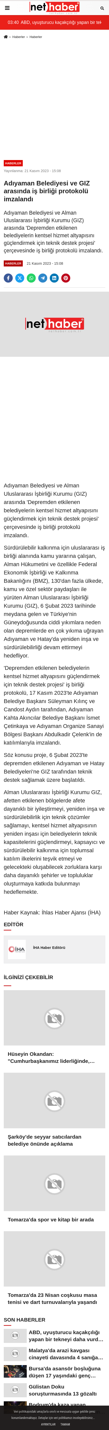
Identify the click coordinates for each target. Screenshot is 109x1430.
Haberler (18, 37)
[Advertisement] (54, 98)
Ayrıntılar (48, 1424)
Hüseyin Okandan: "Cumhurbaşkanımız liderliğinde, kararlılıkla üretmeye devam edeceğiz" (49, 1058)
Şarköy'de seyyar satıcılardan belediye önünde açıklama (45, 1140)
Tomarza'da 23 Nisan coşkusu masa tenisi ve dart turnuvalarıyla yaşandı (52, 1298)
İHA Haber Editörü (49, 947)
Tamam (65, 1424)
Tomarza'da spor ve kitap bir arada (51, 1219)
